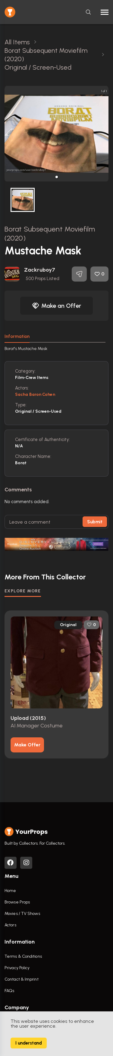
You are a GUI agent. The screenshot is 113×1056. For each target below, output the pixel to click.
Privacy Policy (17, 967)
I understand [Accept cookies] (28, 1043)
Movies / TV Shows (22, 913)
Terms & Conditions (23, 956)
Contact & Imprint (22, 979)
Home (10, 890)
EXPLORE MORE (23, 591)
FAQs (9, 990)
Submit (94, 522)
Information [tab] (17, 336)
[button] (56, 177)
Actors (10, 925)
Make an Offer (56, 305)
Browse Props (17, 902)
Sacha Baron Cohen (35, 394)
